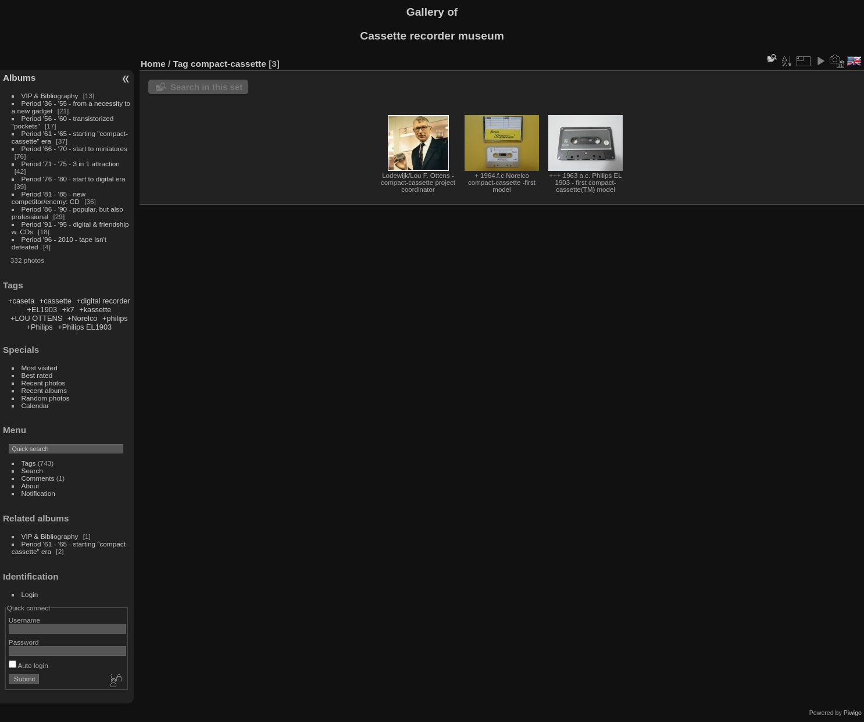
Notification (38, 493)
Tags (29, 463)
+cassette (56, 300)
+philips (115, 318)
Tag (180, 64)
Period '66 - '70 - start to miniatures (74, 148)
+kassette (95, 309)
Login (30, 594)
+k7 (68, 309)
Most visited (40, 367)
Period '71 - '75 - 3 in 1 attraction (71, 163)
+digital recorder (103, 300)
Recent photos (44, 383)
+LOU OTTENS (36, 318)
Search (32, 470)
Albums (19, 78)
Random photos (46, 398)
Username (24, 620)
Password (24, 642)
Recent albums (44, 390)
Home (153, 64)
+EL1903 (42, 309)
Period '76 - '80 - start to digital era (74, 179)
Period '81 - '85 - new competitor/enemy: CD (48, 197)
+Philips (40, 327)
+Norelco (82, 318)
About (31, 485)
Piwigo (853, 712)
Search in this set (206, 87)
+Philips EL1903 (85, 327)
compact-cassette (228, 64)
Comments (38, 478)
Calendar (35, 405)
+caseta (21, 300)
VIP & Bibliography (51, 95)
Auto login (28, 665)
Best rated (37, 375)
